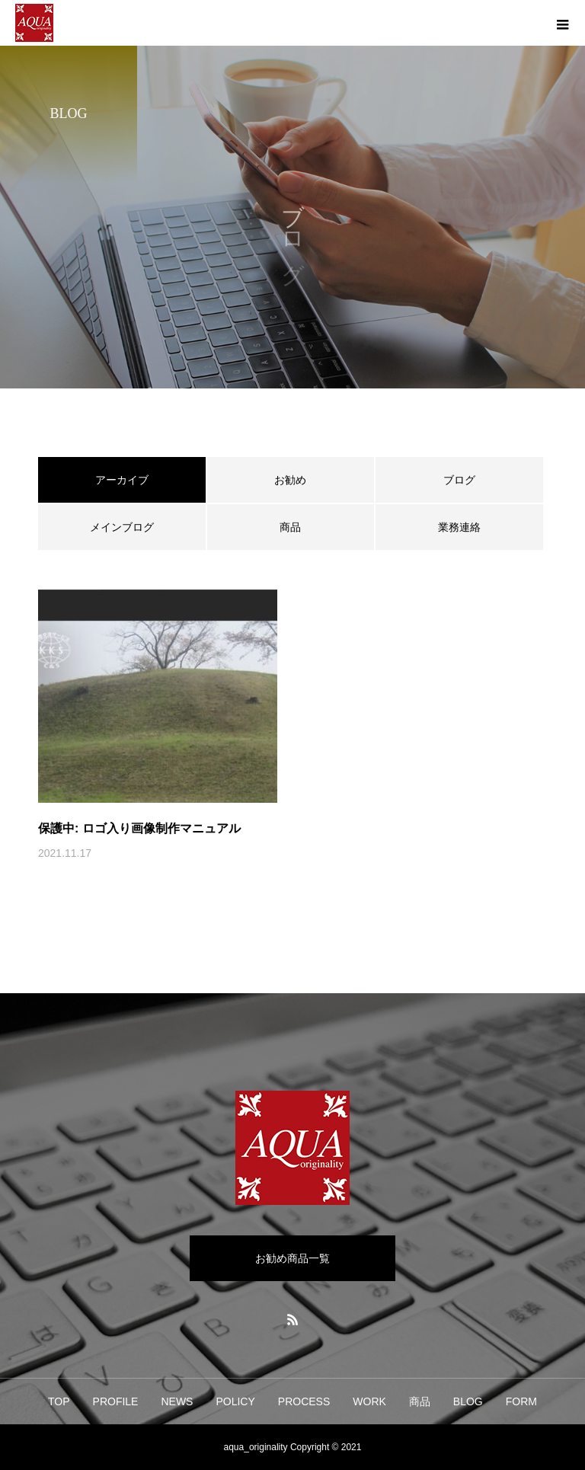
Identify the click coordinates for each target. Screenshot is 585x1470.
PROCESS (304, 1401)
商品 (290, 527)
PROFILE (116, 1401)
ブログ (459, 480)
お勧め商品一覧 (292, 1258)
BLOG (468, 1401)
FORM (521, 1401)
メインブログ (122, 527)
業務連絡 (459, 527)
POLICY (235, 1401)
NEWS (177, 1401)
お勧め (290, 480)
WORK (369, 1401)
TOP (59, 1401)
